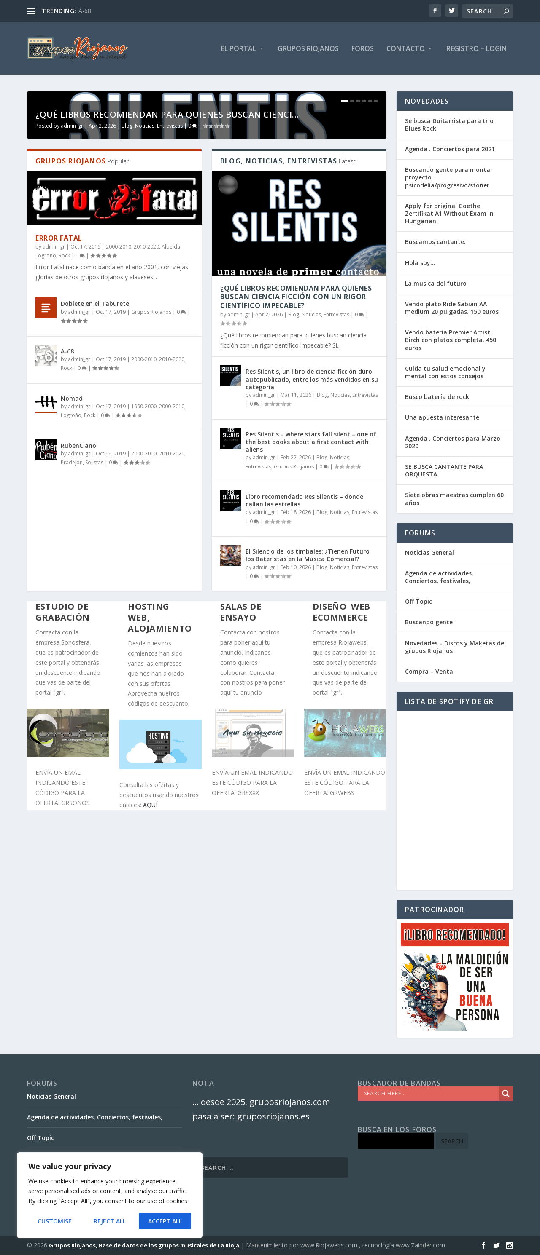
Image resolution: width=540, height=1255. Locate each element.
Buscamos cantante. (435, 242)
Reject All (110, 1221)
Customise (55, 1221)
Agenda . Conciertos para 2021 (450, 149)
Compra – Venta (429, 671)
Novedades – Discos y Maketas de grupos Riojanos (454, 647)
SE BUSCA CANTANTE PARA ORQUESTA (444, 470)
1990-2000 (144, 570)
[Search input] (430, 1093)
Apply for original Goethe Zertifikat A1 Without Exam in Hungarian (449, 213)
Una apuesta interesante (442, 418)
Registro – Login (476, 49)
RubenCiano (78, 609)
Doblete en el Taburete (95, 467)
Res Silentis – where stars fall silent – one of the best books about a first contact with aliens (311, 605)
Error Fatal (58, 402)
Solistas (94, 626)
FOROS (362, 49)
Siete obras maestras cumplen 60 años (454, 499)
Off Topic (418, 602)
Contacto (405, 49)
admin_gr (72, 289)
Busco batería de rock (437, 397)
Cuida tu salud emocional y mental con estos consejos (445, 372)
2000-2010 (118, 410)
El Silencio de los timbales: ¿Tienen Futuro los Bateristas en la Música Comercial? (308, 719)
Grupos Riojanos (151, 475)
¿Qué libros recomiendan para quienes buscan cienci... (167, 278)
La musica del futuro (436, 283)
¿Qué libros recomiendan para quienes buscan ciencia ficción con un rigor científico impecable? (296, 460)
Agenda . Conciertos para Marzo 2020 (452, 442)
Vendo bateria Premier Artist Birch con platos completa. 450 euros (450, 340)
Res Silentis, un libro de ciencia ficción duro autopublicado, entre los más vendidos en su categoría (312, 542)
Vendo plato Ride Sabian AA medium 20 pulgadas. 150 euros (452, 308)
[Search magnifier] (506, 1093)
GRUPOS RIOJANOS (308, 49)
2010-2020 (146, 410)
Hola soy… (420, 263)
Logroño (45, 419)
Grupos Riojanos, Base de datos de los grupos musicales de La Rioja (144, 1245)
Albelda (171, 410)
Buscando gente (429, 622)
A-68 (84, 11)
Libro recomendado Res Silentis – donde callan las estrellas (304, 664)
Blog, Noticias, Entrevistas (152, 289)
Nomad (72, 562)
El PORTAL (238, 49)
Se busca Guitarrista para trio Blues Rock (449, 124)
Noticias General (429, 553)
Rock (64, 419)
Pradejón (72, 626)
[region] (109, 1195)
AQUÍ (150, 969)
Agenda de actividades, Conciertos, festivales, (439, 577)
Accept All (165, 1221)
